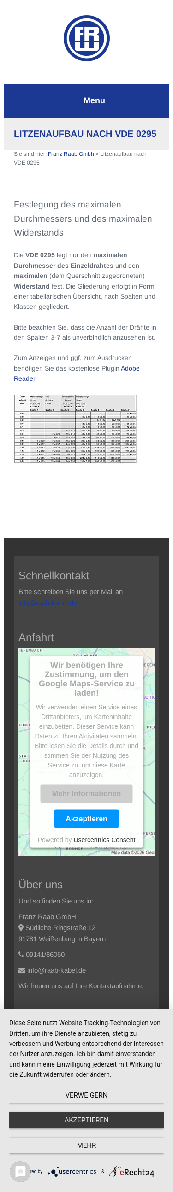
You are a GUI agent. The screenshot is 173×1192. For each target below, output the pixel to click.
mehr (86, 1145)
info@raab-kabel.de (47, 603)
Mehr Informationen (86, 793)
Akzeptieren (86, 818)
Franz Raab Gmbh (71, 154)
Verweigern (87, 1095)
